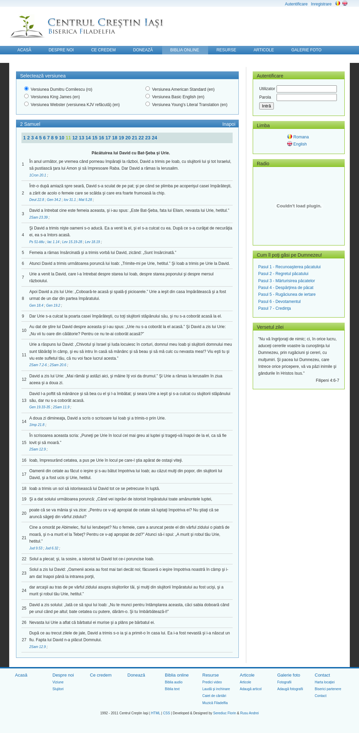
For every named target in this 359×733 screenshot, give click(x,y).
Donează (136, 675)
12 (75, 137)
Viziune (58, 682)
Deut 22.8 (37, 200)
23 (148, 137)
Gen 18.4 (36, 305)
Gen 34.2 (54, 200)
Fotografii (284, 682)
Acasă (21, 675)
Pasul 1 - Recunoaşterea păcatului (289, 267)
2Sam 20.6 (58, 365)
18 (115, 137)
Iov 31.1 (70, 200)
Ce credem (101, 675)
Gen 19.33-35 (40, 407)
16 (102, 137)
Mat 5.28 (86, 200)
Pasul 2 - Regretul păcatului (283, 273)
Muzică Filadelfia (215, 703)
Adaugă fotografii (290, 689)
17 (108, 137)
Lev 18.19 (93, 242)
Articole (247, 675)
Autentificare (296, 4)
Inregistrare (321, 4)
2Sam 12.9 (38, 449)
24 (154, 137)
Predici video (212, 682)
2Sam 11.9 (61, 407)
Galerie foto (288, 675)
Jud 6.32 (52, 548)
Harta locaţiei (324, 682)
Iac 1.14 (53, 242)
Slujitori (58, 689)
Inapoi (228, 124)
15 (95, 137)
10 (62, 137)
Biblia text (172, 689)
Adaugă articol (251, 689)
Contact (322, 675)
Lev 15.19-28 (72, 242)
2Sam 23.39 (39, 217)
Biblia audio (174, 682)
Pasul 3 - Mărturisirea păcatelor (286, 280)
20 (128, 137)
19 (122, 137)
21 (135, 137)
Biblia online (177, 675)
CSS (166, 713)
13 (82, 137)
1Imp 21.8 (37, 425)
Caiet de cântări (214, 696)
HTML (155, 713)
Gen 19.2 (53, 305)
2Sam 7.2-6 (38, 365)
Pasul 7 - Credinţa (274, 308)
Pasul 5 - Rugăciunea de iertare (287, 294)
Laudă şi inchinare (216, 689)
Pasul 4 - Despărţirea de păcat (285, 287)
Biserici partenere (328, 689)
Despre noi (63, 675)
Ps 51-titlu (37, 242)
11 (69, 137)
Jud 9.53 (36, 548)
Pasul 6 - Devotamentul (279, 301)
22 (142, 137)
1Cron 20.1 (38, 175)
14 (88, 137)
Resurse (210, 675)
